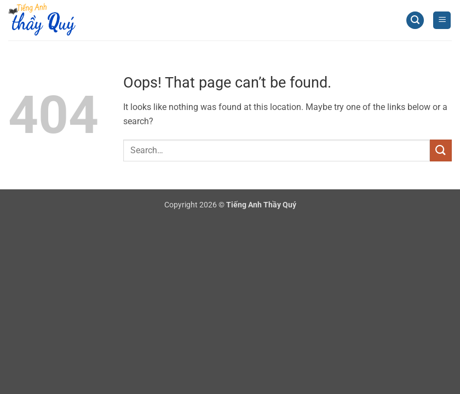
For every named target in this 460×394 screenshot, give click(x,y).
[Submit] (441, 150)
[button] (415, 20)
